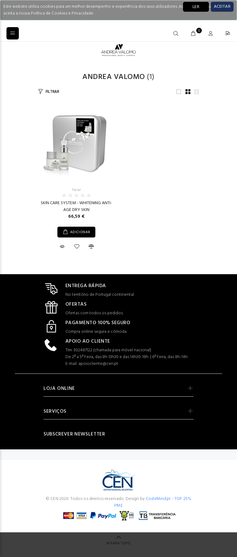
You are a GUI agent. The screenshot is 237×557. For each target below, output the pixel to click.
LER (196, 6)
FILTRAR (52, 92)
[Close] (222, 7)
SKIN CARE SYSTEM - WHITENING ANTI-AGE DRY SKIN (76, 206)
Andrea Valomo (113, 77)
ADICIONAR (80, 232)
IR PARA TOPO (118, 543)
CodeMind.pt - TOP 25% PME (152, 502)
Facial (76, 190)
